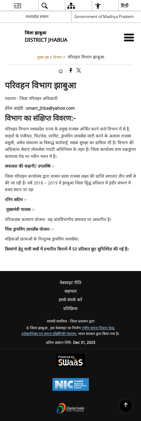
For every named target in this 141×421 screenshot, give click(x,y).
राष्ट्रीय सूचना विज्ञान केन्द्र (98, 328)
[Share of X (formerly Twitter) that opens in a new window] (78, 70)
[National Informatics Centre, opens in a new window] (70, 385)
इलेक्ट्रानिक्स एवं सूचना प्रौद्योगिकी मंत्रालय (49, 334)
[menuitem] (17, 5)
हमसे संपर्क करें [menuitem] (70, 300)
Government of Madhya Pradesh (104, 17)
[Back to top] (126, 406)
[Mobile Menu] (129, 37)
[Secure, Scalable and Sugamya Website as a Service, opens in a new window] (70, 361)
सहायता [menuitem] (71, 291)
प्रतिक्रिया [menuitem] (70, 308)
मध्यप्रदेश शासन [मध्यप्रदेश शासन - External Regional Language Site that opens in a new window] (37, 17)
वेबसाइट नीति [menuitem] (70, 283)
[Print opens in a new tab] (61, 70)
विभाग (57, 57)
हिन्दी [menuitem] (125, 5)
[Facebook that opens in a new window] (70, 70)
